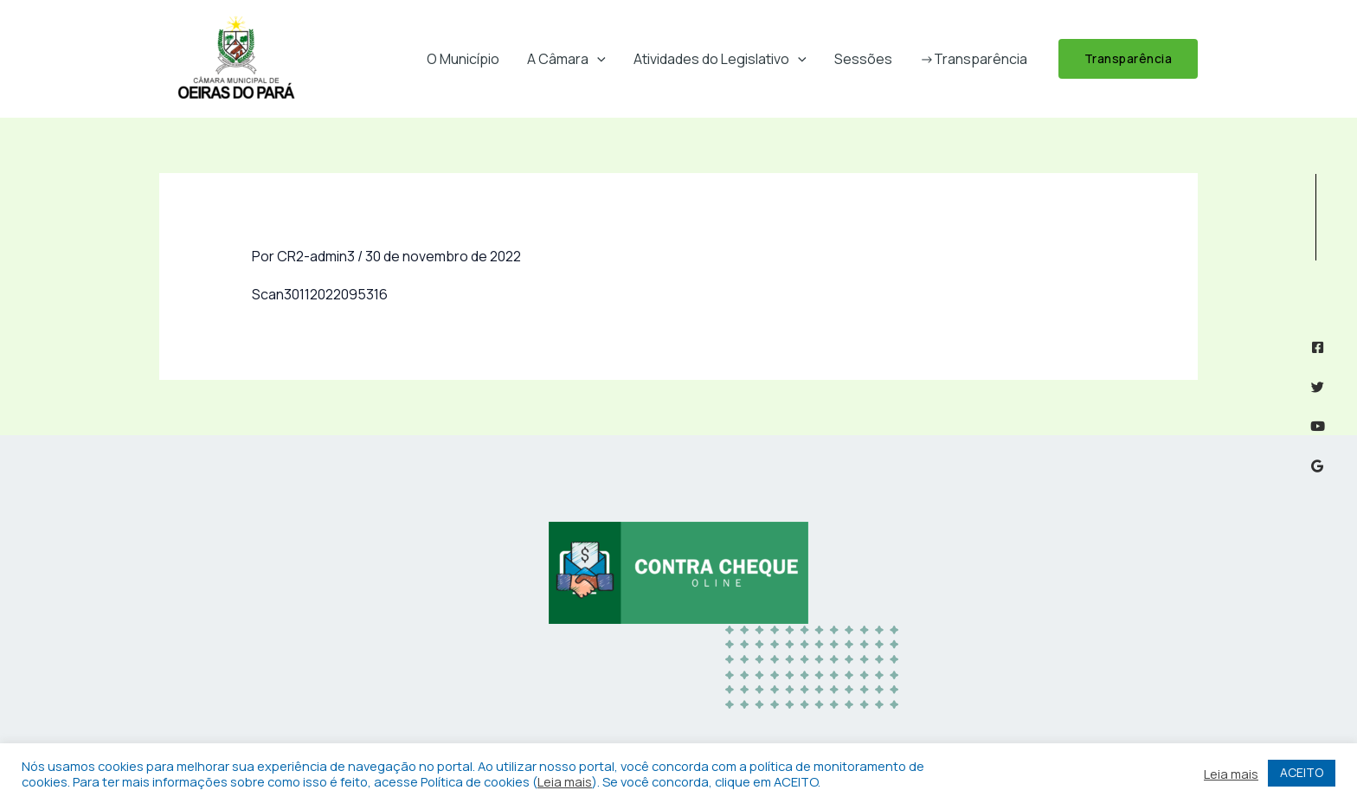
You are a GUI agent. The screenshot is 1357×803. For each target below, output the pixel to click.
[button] (597, 59)
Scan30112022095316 (320, 294)
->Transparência (973, 58)
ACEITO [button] (1301, 772)
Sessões (863, 58)
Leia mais (564, 781)
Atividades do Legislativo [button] (720, 59)
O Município (463, 58)
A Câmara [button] (566, 59)
